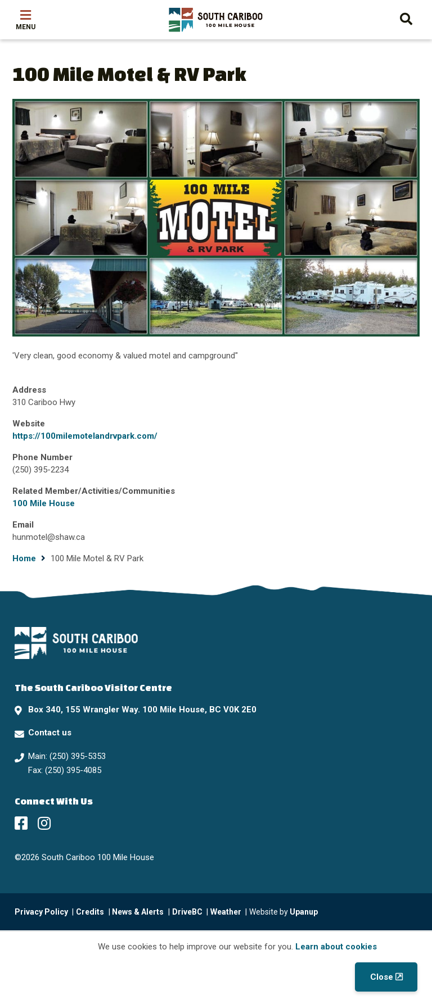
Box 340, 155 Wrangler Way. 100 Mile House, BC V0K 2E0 (142, 709)
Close (381, 977)
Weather (225, 911)
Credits (90, 911)
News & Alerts (138, 911)
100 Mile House (43, 503)
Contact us (49, 733)
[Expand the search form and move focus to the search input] (406, 18)
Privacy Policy (41, 911)
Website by (283, 911)
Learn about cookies (336, 947)
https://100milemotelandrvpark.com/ (85, 436)
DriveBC (187, 911)
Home (24, 558)
